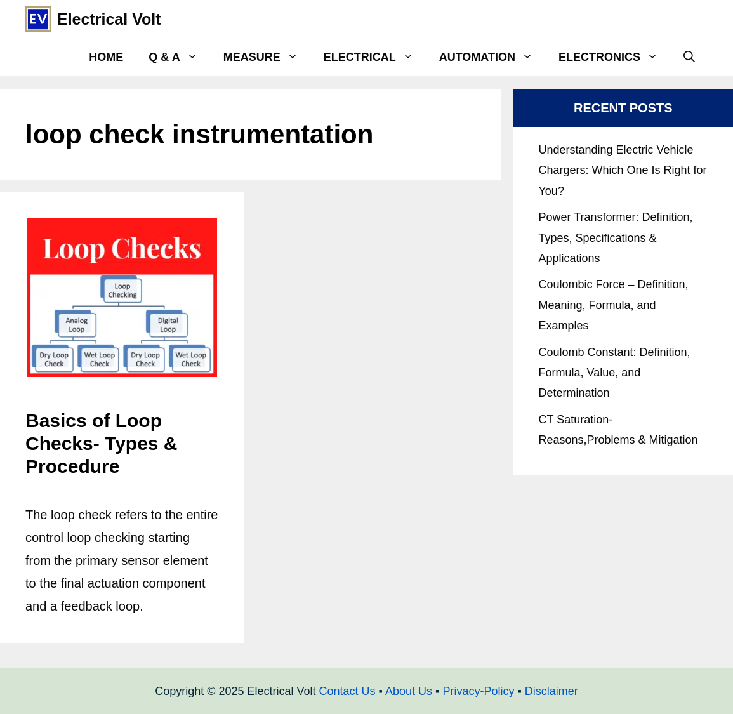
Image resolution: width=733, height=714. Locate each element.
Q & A (179, 57)
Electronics (614, 57)
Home (106, 57)
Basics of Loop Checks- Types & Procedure (101, 443)
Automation (492, 57)
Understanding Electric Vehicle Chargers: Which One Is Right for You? (623, 170)
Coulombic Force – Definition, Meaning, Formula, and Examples (614, 305)
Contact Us (347, 691)
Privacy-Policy (478, 691)
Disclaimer (551, 691)
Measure (267, 57)
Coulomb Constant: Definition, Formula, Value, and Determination (614, 373)
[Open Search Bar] (689, 57)
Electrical (375, 57)
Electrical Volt (109, 19)
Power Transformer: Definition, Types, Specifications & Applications (616, 238)
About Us (408, 691)
